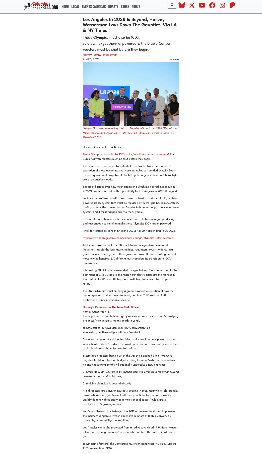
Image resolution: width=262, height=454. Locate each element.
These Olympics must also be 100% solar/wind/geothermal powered (124, 154)
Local (75, 6)
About (136, 6)
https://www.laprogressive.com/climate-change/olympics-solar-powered (128, 238)
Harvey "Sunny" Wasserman (100, 55)
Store (125, 6)
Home (65, 6)
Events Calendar (94, 6)
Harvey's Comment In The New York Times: (111, 307)
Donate (113, 6)
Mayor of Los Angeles (135, 133)
